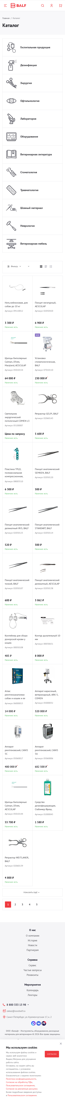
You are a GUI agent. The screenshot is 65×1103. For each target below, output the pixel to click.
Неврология (27, 225)
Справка (32, 959)
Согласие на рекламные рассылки (21, 1088)
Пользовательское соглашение (20, 1085)
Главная (6, 18)
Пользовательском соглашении (22, 1095)
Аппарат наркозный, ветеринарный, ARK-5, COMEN (46, 695)
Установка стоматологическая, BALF (45, 362)
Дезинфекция (28, 65)
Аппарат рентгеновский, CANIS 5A (46, 750)
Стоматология (28, 172)
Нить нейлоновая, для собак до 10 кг (16, 304)
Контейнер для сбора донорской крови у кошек (16, 639)
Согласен (52, 1054)
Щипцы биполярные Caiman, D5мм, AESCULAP (16, 806)
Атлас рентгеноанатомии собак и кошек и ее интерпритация (15, 695)
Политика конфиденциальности (21, 1079)
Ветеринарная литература (36, 154)
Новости (32, 945)
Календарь (32, 990)
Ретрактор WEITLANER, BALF (17, 859)
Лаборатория (28, 118)
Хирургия (26, 83)
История (32, 940)
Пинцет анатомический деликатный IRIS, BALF (17, 526)
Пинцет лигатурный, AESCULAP (45, 304)
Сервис (32, 965)
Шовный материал (31, 208)
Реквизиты (32, 975)
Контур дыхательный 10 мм (47, 637)
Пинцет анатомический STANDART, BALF (47, 526)
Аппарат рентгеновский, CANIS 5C (16, 750)
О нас (32, 930)
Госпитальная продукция (35, 47)
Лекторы (32, 995)
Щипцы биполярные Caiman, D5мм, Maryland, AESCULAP (16, 362)
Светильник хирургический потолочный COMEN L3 (17, 417)
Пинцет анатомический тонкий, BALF (17, 582)
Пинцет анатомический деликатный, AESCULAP (47, 582)
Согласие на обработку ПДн (19, 1082)
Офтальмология (29, 101)
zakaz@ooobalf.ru (16, 1010)
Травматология (29, 190)
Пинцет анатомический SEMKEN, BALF (47, 471)
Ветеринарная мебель (33, 243)
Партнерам (33, 950)
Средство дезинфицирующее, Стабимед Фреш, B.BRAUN (45, 806)
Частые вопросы (33, 970)
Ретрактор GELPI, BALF (46, 413)
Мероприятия (32, 984)
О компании (32, 935)
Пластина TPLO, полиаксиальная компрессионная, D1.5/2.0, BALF (14, 473)
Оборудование (29, 136)
